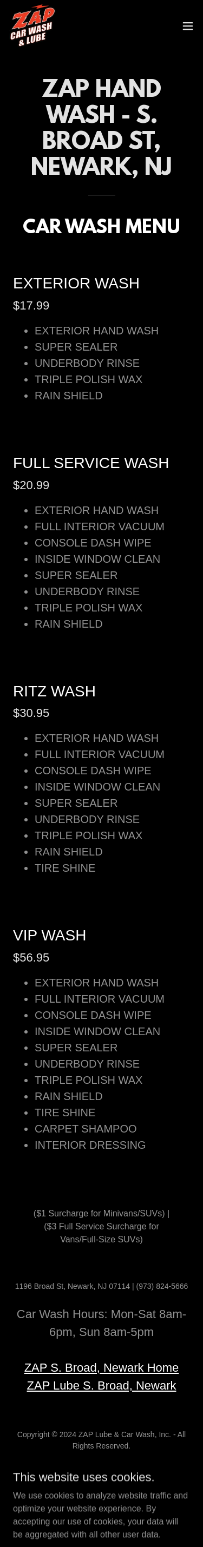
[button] (188, 26)
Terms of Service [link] (101, 1484)
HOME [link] (101, 1471)
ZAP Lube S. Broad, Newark (101, 1385)
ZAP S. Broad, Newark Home (101, 1367)
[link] (32, 26)
